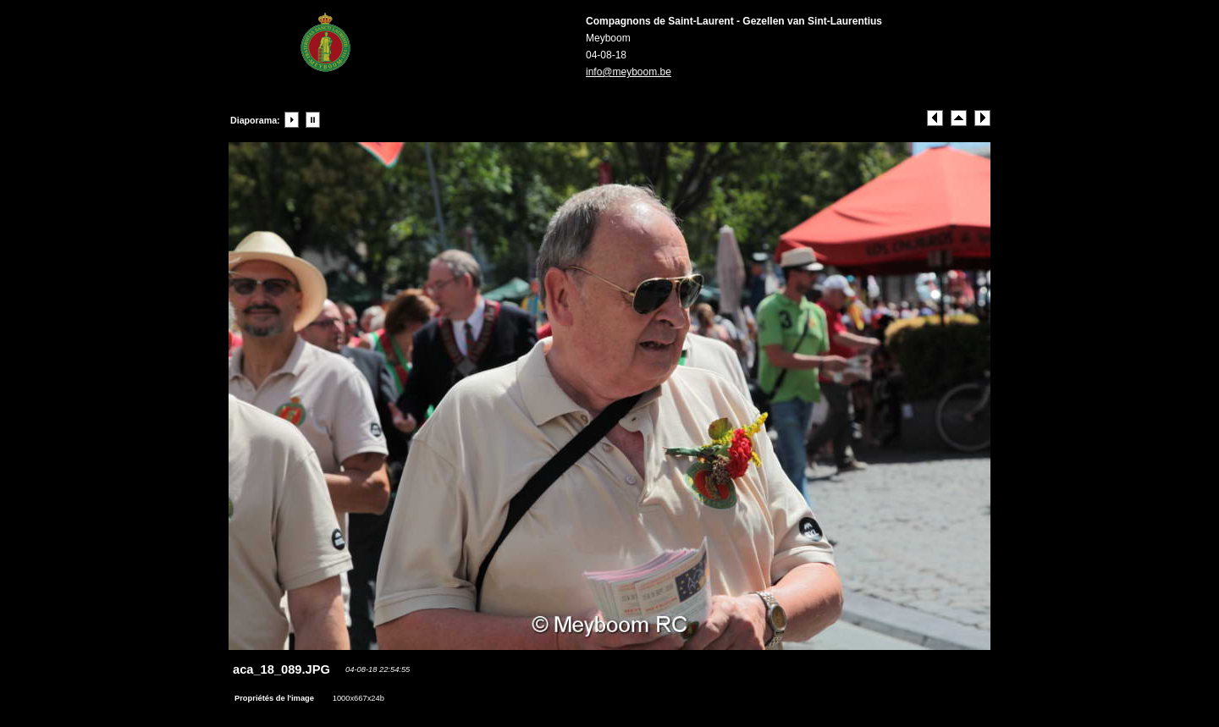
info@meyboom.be (628, 72)
